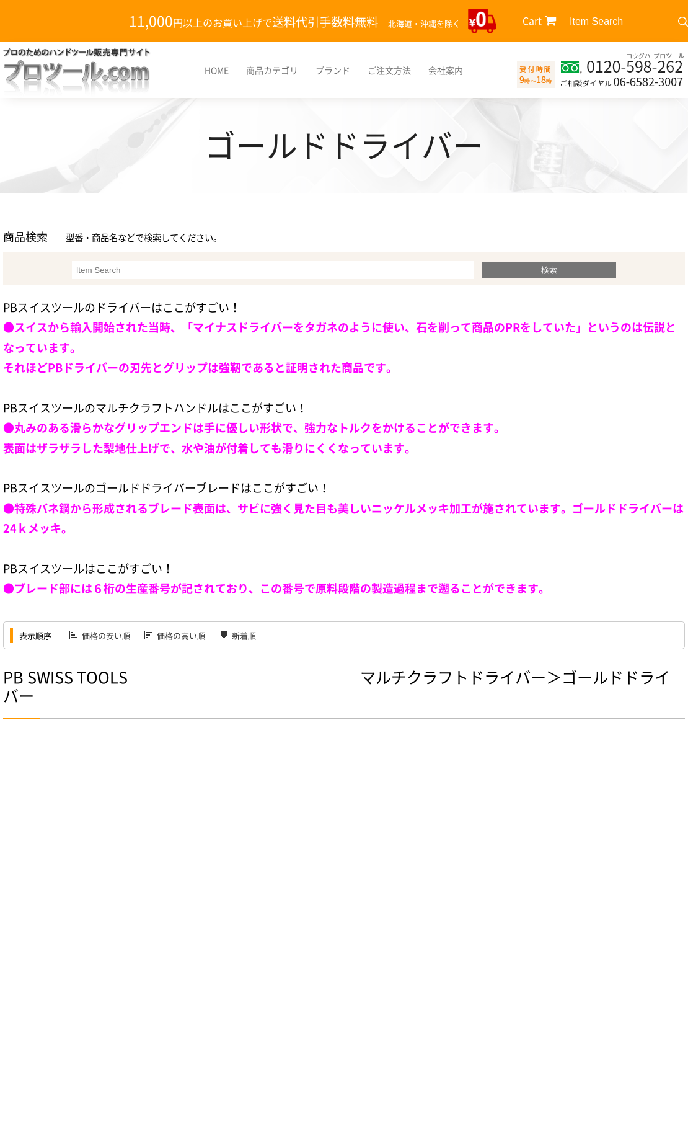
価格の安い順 (106, 635)
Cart (532, 20)
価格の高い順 (181, 635)
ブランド (332, 70)
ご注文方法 (389, 70)
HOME (217, 70)
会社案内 (445, 70)
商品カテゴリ (272, 70)
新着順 (244, 635)
